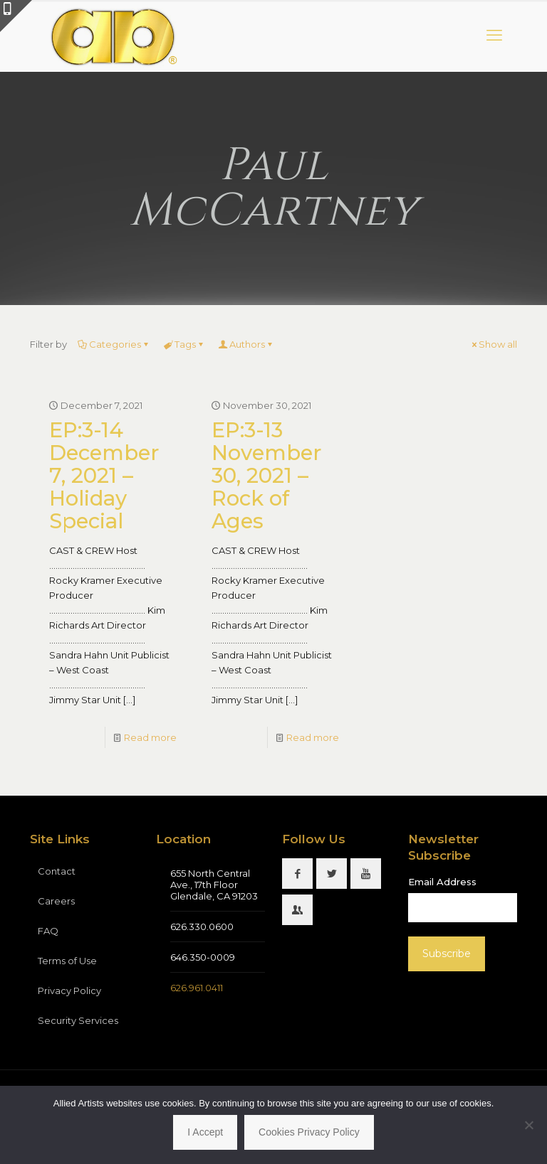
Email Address (442, 881)
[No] (529, 1125)
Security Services (78, 1020)
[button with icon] (297, 873)
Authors (246, 344)
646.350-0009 (202, 957)
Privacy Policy (69, 990)
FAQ (48, 930)
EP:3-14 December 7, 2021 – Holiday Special (104, 475)
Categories (114, 344)
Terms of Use (67, 960)
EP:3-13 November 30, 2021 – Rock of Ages (266, 475)
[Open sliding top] (16, 16)
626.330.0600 (202, 926)
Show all (493, 344)
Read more (150, 737)
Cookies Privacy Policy (309, 1132)
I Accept (205, 1132)
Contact (56, 871)
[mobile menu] (494, 35)
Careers (56, 901)
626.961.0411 (196, 987)
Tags (184, 344)
